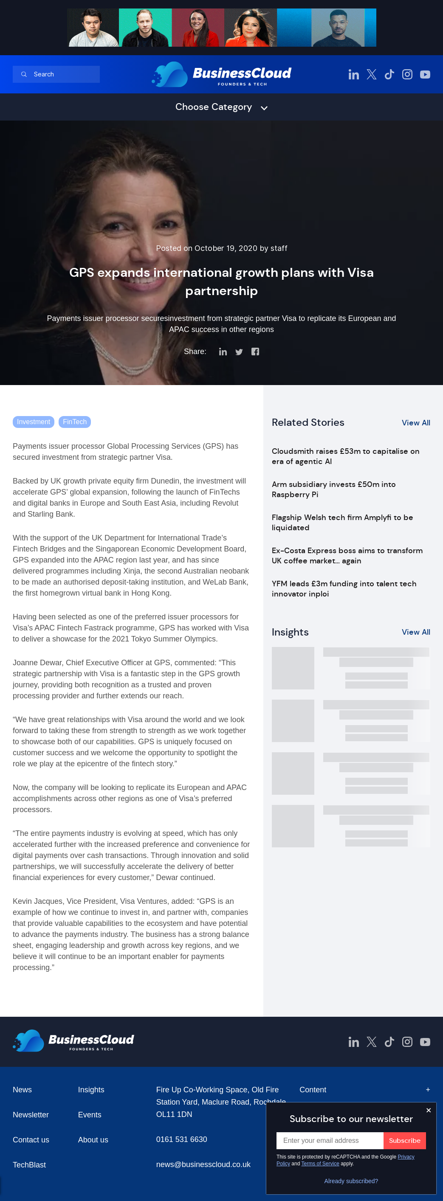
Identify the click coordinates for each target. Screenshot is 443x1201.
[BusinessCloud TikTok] (389, 74)
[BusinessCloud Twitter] (372, 74)
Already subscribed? (351, 1181)
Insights (91, 1090)
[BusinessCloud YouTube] (425, 74)
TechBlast (29, 1165)
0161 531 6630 (181, 1139)
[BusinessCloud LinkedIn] (354, 74)
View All (416, 423)
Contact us (31, 1140)
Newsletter (31, 1115)
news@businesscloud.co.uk (203, 1164)
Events (90, 1115)
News (22, 1090)
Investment (33, 421)
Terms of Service (320, 1164)
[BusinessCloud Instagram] (407, 74)
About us (93, 1140)
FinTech (75, 421)
